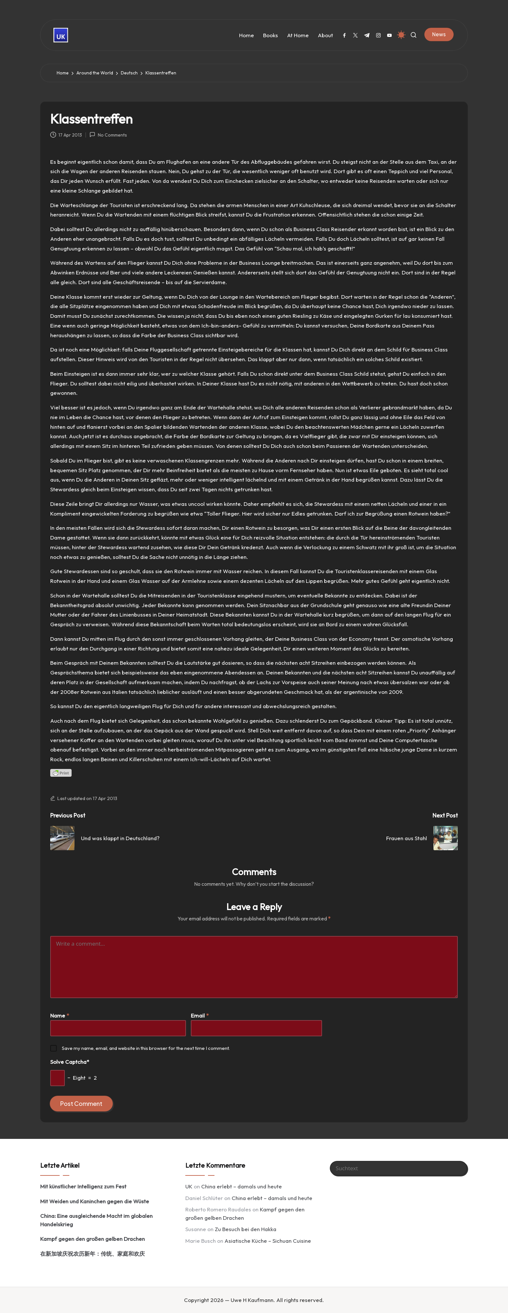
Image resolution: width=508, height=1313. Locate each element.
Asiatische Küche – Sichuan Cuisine (268, 1240)
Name (59, 1015)
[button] (439, 34)
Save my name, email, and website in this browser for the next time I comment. (146, 1048)
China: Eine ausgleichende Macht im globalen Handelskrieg (96, 1220)
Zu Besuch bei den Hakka (245, 1229)
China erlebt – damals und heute (241, 1186)
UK (188, 1186)
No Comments (108, 135)
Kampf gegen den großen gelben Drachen (92, 1238)
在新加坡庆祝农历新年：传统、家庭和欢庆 (92, 1253)
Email (200, 1015)
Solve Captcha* (69, 1061)
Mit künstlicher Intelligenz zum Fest (83, 1186)
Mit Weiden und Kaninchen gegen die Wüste (94, 1201)
